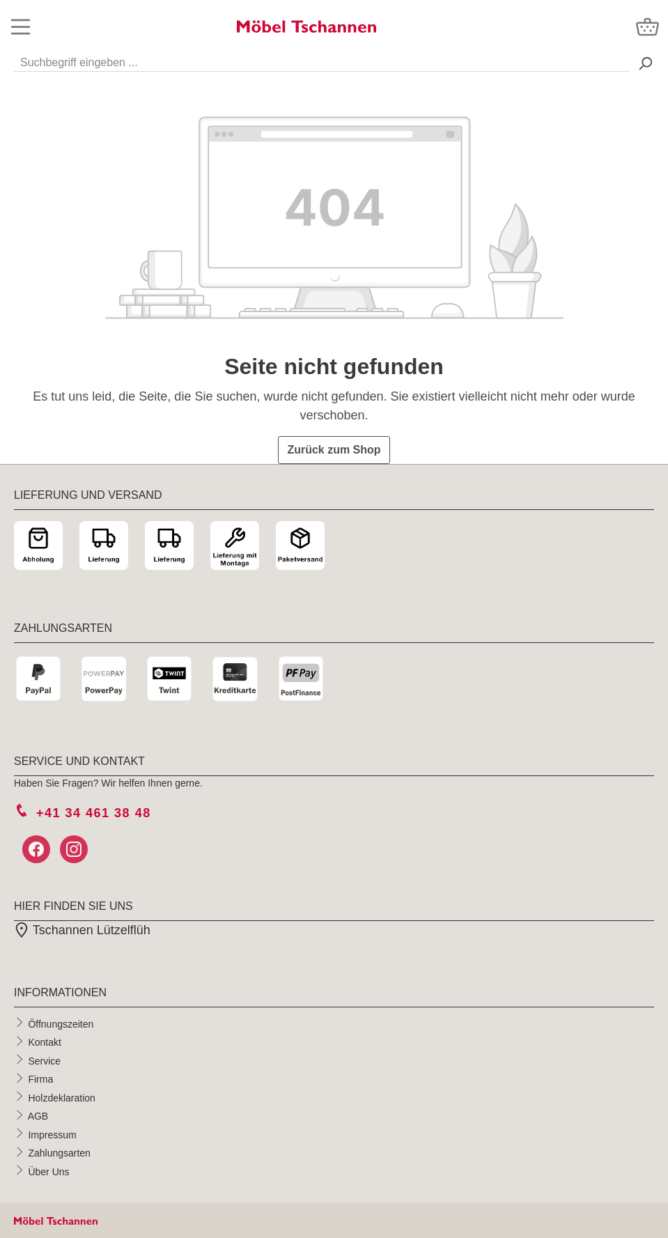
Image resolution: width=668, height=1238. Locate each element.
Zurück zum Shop (333, 450)
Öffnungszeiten (60, 1023)
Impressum (52, 1134)
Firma (40, 1079)
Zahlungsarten (59, 1153)
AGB (38, 1116)
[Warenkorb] (647, 27)
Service (44, 1060)
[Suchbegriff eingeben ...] (322, 59)
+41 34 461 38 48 (93, 813)
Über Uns (48, 1171)
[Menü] (20, 27)
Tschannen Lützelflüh (82, 930)
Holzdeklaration (61, 1097)
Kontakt (44, 1042)
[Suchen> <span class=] (645, 63)
